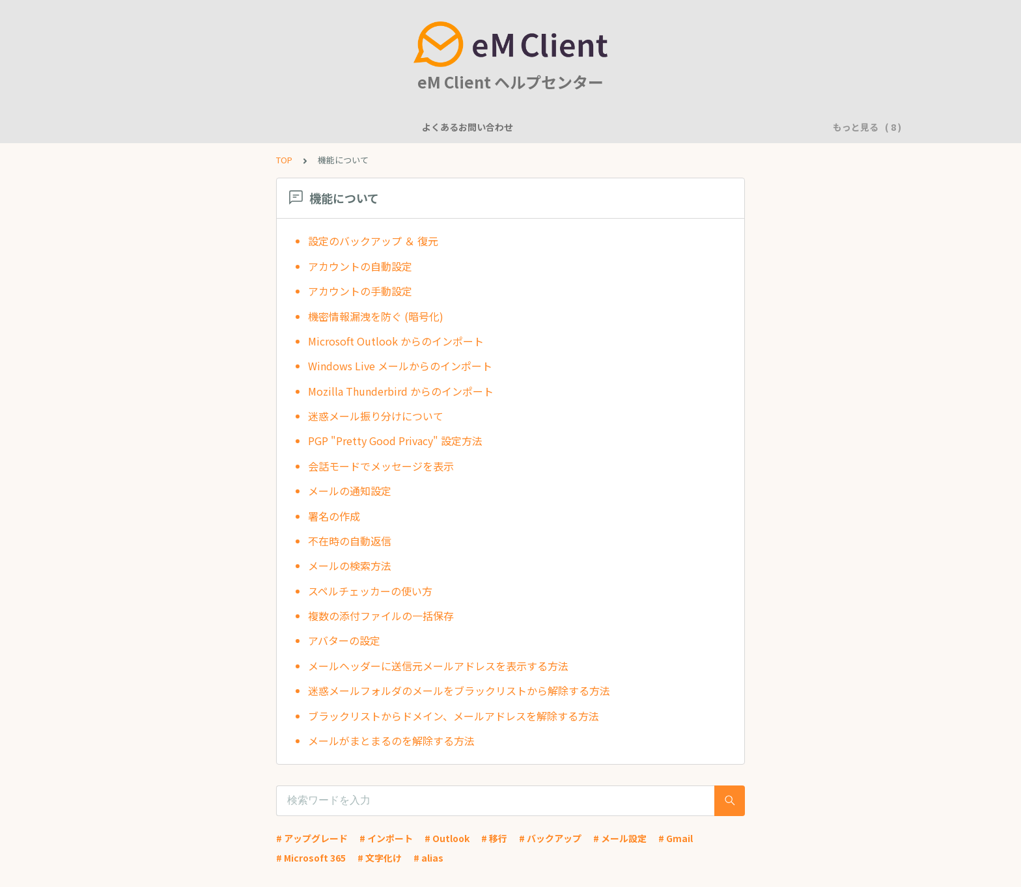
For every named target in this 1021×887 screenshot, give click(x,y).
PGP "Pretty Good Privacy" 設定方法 (395, 440)
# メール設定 (620, 838)
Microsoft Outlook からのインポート (396, 341)
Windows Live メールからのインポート (400, 366)
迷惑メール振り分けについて (375, 416)
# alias (428, 857)
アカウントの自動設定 (360, 266)
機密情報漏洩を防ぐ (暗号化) (375, 316)
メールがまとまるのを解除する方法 (391, 740)
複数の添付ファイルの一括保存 (381, 615)
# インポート (386, 838)
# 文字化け (379, 857)
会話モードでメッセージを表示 (381, 466)
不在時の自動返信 (349, 541)
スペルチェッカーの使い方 (370, 591)
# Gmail (675, 838)
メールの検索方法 (349, 565)
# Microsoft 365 (311, 857)
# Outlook (447, 838)
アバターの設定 (344, 640)
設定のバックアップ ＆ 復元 (373, 241)
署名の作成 (334, 516)
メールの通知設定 (349, 490)
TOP (284, 160)
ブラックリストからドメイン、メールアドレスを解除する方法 (453, 716)
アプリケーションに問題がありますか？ (700, 126)
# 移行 (494, 838)
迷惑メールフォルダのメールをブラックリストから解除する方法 (459, 690)
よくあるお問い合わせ (198, 126)
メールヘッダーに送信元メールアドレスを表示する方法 (438, 666)
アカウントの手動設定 (360, 291)
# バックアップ (550, 838)
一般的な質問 (362, 126)
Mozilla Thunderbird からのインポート (401, 391)
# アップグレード (312, 838)
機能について (289, 126)
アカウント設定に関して (458, 126)
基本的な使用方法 (563, 126)
